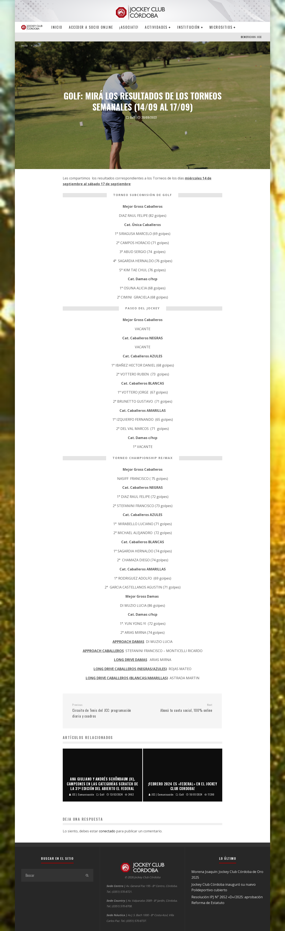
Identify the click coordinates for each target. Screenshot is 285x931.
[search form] (51, 875)
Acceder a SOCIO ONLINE (91, 27)
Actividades (156, 27)
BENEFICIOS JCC (251, 37)
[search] (87, 875)
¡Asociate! (128, 27)
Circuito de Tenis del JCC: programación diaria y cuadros (105, 710)
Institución (188, 27)
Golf (132, 117)
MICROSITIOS (220, 27)
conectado (107, 831)
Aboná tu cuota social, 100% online (178, 708)
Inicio (56, 27)
